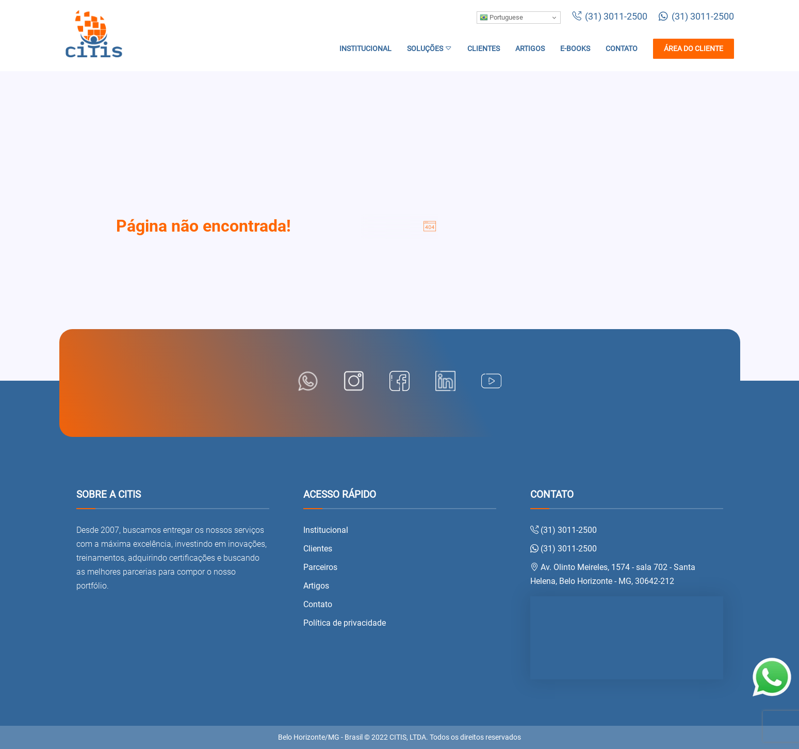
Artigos (530, 48)
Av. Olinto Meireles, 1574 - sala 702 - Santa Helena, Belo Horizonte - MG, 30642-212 (612, 574)
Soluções (429, 48)
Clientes (483, 48)
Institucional (365, 48)
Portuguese (501, 17)
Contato (622, 48)
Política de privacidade (344, 623)
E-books (575, 48)
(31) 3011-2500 (609, 16)
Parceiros (320, 567)
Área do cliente (693, 48)
